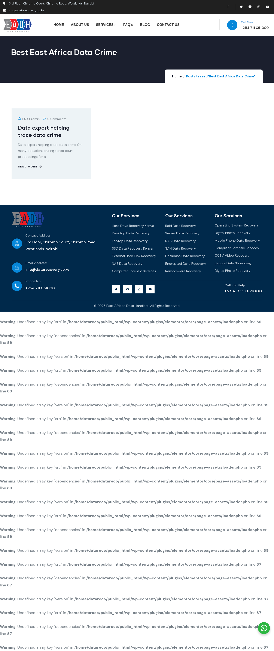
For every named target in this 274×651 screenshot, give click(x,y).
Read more (30, 167)
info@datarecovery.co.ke (47, 269)
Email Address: (36, 263)
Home (177, 76)
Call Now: (247, 22)
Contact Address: (38, 235)
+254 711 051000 (243, 291)
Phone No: (33, 281)
